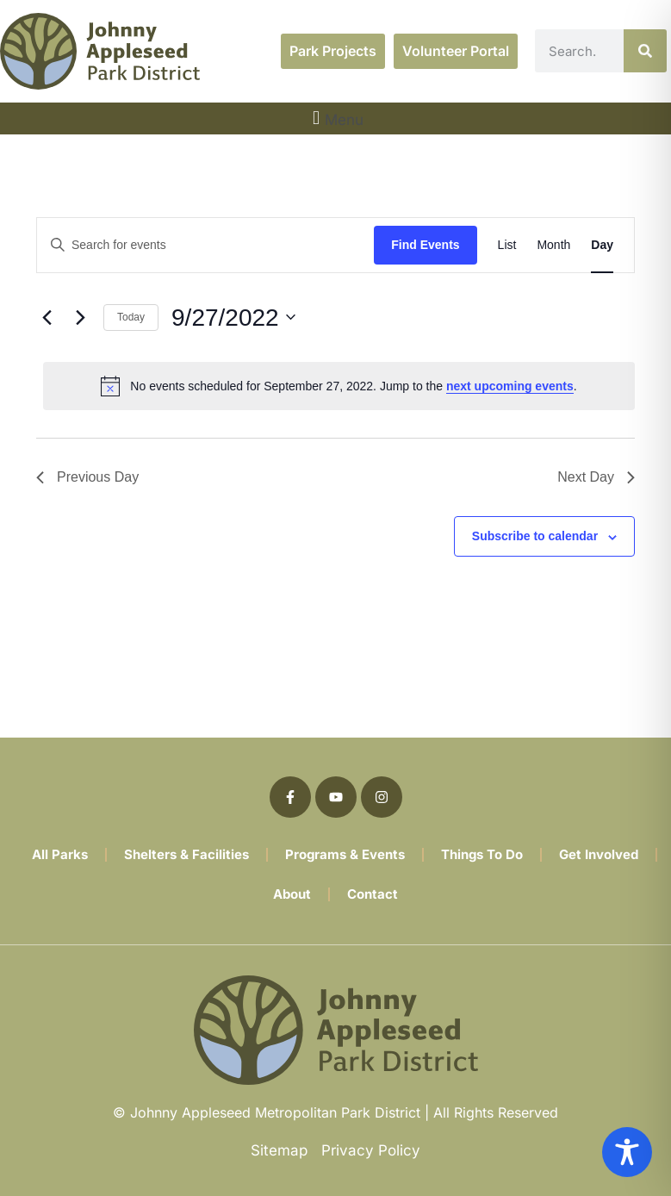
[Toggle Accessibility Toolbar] (627, 1152)
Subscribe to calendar (535, 536)
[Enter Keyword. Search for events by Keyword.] (205, 245)
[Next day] (80, 317)
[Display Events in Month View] (553, 245)
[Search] (645, 50)
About (292, 894)
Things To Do (482, 854)
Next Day (596, 477)
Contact (372, 894)
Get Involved (598, 854)
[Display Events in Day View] (602, 245)
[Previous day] (46, 317)
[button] (335, 118)
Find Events (425, 245)
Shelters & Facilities (186, 854)
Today (131, 317)
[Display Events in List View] (507, 245)
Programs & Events (345, 854)
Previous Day (87, 477)
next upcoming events (510, 386)
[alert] (339, 386)
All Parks (60, 854)
